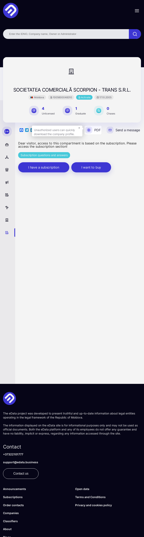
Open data (82, 489)
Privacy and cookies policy (93, 505)
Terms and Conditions (90, 497)
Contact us (20, 473)
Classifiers (10, 521)
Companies (11, 513)
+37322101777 (13, 454)
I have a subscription (43, 167)
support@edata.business (20, 462)
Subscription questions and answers (44, 155)
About (7, 529)
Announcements (14, 489)
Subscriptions (13, 497)
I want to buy (91, 167)
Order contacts (13, 505)
